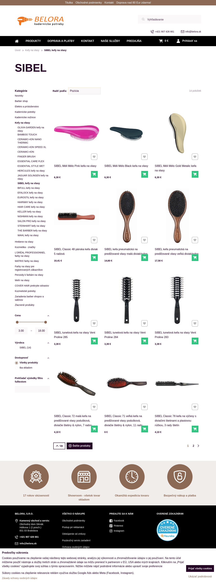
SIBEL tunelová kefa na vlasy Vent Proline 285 (75, 324)
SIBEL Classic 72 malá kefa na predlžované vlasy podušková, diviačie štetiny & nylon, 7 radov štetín (74, 412)
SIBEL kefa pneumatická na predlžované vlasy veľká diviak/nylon (177, 241)
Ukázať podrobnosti (200, 576)
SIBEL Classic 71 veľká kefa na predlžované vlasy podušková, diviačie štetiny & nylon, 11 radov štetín (125, 412)
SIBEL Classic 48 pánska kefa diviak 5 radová (76, 241)
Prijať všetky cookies (200, 568)
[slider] (17, 322)
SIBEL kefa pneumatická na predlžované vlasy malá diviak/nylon (126, 241)
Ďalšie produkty (79, 446)
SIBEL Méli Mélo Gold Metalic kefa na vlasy (176, 158)
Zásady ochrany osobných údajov (19, 578)
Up (59, 445)
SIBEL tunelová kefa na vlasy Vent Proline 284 (125, 324)
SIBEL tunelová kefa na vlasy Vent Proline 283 (176, 324)
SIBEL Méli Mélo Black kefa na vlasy (126, 156)
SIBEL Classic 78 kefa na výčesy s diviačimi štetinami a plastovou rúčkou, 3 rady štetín (176, 410)
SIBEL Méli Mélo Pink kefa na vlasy (75, 156)
